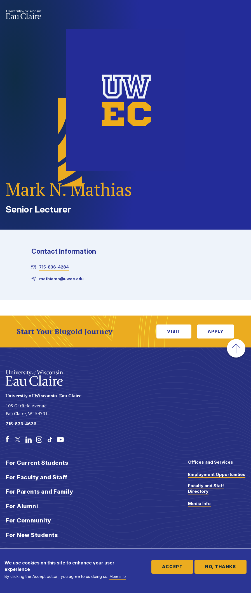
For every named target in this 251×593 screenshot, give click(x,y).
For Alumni (22, 506)
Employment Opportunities (216, 474)
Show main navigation (239, 15)
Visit (174, 331)
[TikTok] (49, 439)
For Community (28, 520)
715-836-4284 (54, 267)
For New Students (32, 535)
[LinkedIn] (28, 439)
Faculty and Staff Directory (206, 488)
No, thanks (220, 566)
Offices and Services (210, 462)
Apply (216, 331)
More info (117, 576)
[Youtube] (60, 439)
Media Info (199, 503)
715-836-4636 (21, 423)
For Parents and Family (39, 491)
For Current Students (37, 462)
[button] (236, 348)
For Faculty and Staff (36, 477)
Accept (172, 566)
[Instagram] (39, 439)
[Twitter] (18, 439)
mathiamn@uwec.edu (61, 278)
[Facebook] (7, 439)
